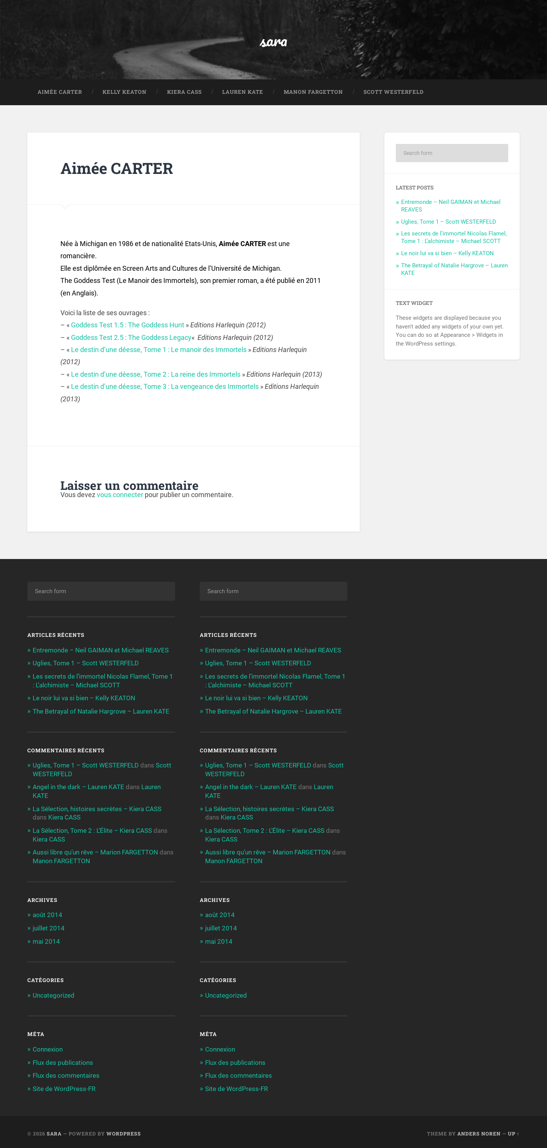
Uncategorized (53, 992)
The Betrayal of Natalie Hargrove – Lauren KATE (101, 711)
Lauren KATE (242, 92)
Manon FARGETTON (313, 92)
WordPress (123, 1130)
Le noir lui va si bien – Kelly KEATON (447, 254)
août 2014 (47, 913)
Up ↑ (514, 1130)
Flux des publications (63, 1059)
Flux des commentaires (66, 1072)
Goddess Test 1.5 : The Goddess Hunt (127, 326)
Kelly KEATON (125, 92)
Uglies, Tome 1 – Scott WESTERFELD (448, 222)
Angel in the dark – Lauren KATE (78, 786)
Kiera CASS (184, 92)
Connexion (48, 1046)
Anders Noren (479, 1130)
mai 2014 (46, 939)
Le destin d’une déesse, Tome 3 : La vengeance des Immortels (165, 387)
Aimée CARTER (60, 92)
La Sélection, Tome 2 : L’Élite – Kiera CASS (92, 829)
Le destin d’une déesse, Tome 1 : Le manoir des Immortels (159, 350)
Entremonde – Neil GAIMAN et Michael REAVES (101, 650)
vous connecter (120, 495)
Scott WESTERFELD (394, 92)
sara (273, 40)
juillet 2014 (49, 926)
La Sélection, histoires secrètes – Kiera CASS (97, 808)
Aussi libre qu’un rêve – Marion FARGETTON (95, 850)
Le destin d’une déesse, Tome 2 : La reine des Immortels (155, 375)
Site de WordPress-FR (64, 1085)
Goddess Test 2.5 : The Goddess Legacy (131, 338)
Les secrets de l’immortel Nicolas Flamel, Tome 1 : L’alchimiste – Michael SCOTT (454, 238)
